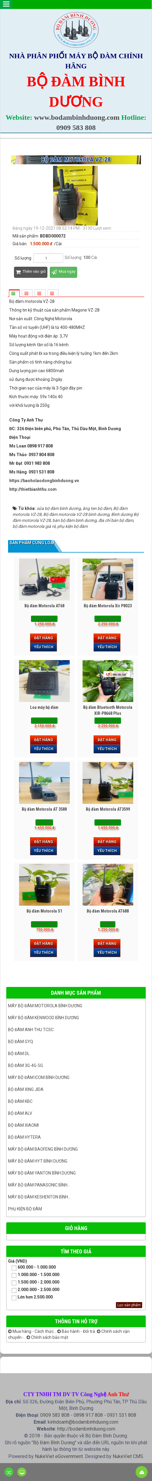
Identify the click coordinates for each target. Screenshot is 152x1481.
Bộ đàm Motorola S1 (44, 911)
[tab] (14, 293)
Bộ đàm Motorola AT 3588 (44, 809)
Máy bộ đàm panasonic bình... (39, 1185)
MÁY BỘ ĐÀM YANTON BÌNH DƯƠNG (42, 1173)
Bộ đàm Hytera (24, 1137)
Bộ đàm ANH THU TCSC (31, 1029)
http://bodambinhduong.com (86, 1429)
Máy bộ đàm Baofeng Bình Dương (43, 1149)
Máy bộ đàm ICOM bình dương (38, 1077)
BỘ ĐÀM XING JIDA (26, 1089)
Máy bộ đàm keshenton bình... (39, 1197)
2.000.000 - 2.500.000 (33, 1290)
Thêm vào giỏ (31, 272)
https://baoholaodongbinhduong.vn (44, 480)
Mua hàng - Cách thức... (32, 1331)
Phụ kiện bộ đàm (25, 1208)
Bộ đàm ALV (20, 1113)
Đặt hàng (43, 638)
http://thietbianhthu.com (33, 489)
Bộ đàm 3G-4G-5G (25, 1065)
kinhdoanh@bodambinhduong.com (83, 1422)
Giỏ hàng (76, 1228)
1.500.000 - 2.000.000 (33, 1282)
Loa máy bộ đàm (44, 707)
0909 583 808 (76, 127)
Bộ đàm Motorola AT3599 (108, 809)
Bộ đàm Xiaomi (23, 1125)
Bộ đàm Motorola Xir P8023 (108, 605)
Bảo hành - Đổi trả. (76, 1331)
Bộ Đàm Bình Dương (54, 1442)
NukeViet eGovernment (59, 1456)
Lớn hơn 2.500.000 (30, 1297)
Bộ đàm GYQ (20, 1041)
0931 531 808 (121, 1415)
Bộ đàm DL (19, 1053)
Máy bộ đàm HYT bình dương (37, 1161)
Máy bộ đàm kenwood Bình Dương (43, 1017)
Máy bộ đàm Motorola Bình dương (45, 1005)
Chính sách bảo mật (47, 1337)
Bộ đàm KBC (20, 1101)
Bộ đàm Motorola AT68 (44, 605)
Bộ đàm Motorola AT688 (108, 911)
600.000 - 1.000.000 (32, 1267)
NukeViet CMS (128, 1456)
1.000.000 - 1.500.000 (33, 1275)
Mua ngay (63, 272)
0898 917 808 (88, 1415)
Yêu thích (43, 647)
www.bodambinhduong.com (77, 117)
